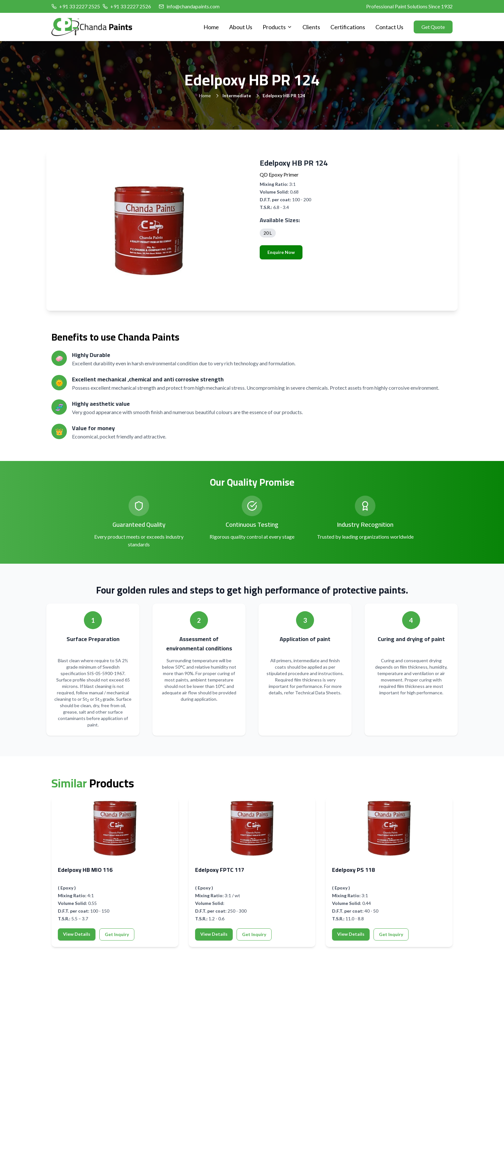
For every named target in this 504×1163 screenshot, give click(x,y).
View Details (76, 934)
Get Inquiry (117, 934)
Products (277, 26)
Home (211, 26)
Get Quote (433, 27)
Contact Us (389, 26)
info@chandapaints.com (193, 6)
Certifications (347, 26)
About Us (240, 26)
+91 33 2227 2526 (130, 6)
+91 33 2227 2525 (79, 6)
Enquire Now (281, 252)
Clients (311, 26)
